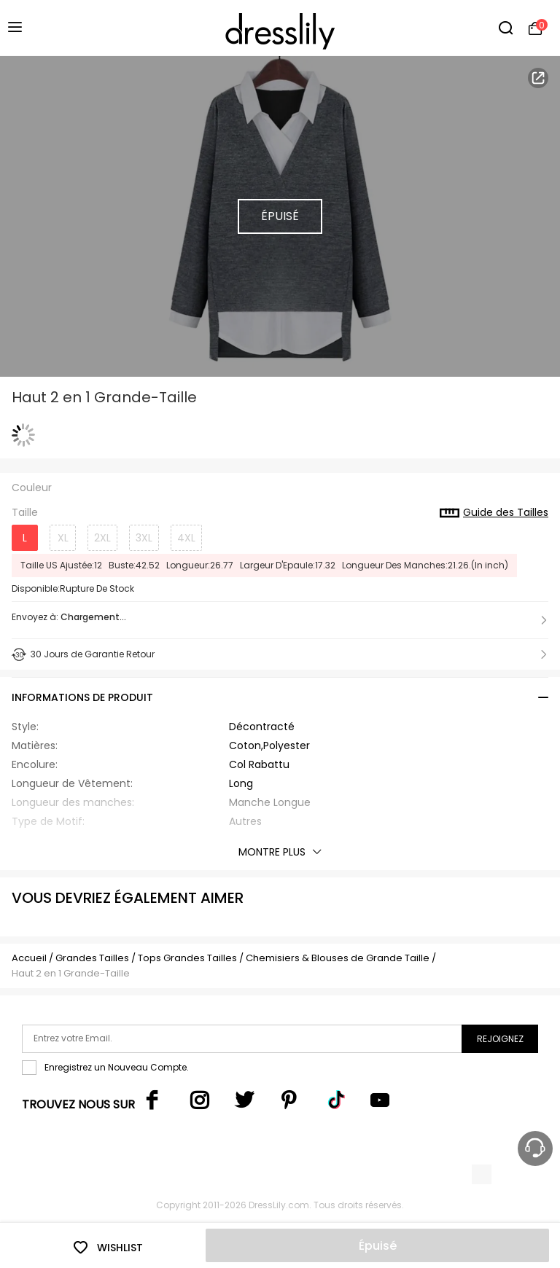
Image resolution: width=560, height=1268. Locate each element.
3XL (144, 538)
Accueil (29, 958)
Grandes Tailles (92, 958)
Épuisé (378, 1245)
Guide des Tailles (494, 513)
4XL (186, 538)
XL (63, 538)
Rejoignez (500, 1039)
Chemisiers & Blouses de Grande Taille (337, 958)
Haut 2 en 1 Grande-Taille (71, 973)
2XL (102, 538)
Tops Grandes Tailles (187, 958)
